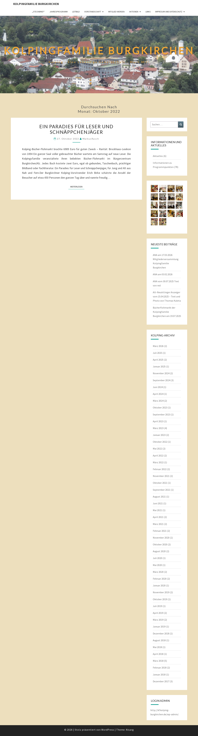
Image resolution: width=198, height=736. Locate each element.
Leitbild (76, 11)
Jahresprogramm (59, 11)
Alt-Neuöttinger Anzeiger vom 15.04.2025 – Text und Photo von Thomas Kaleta (167, 296)
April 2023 (158, 421)
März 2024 (158, 400)
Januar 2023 (159, 434)
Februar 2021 (159, 530)
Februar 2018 (159, 667)
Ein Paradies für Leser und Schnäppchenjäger (76, 129)
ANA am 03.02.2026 (162, 274)
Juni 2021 (158, 503)
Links (148, 11)
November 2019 (161, 592)
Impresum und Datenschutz (168, 11)
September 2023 (161, 414)
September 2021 (161, 489)
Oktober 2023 (160, 407)
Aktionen (133, 11)
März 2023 (158, 428)
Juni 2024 (158, 387)
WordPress (107, 729)
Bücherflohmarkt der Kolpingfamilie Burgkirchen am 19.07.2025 (167, 312)
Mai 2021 (157, 510)
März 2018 (158, 660)
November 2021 (161, 476)
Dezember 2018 (161, 633)
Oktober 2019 (160, 599)
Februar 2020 (159, 578)
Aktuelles (158, 156)
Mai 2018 (157, 647)
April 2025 (158, 359)
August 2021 (159, 496)
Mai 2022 (157, 448)
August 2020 (159, 551)
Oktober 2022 (160, 441)
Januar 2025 (159, 366)
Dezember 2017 (161, 681)
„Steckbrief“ (38, 11)
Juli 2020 (157, 558)
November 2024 (161, 373)
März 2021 (158, 524)
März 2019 (158, 619)
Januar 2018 (159, 674)
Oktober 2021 (160, 482)
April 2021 (158, 517)
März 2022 (158, 462)
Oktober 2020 (160, 544)
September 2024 (161, 380)
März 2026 (158, 346)
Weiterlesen (77, 186)
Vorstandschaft (92, 11)
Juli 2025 (157, 352)
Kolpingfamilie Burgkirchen (36, 4)
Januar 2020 (159, 585)
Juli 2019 (157, 606)
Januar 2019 (159, 626)
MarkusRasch (91, 138)
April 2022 (158, 455)
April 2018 (158, 653)
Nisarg (130, 729)
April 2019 (158, 612)
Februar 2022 (159, 469)
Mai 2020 (157, 565)
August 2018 (159, 640)
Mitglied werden (116, 11)
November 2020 (161, 537)
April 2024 (158, 393)
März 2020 (158, 571)
